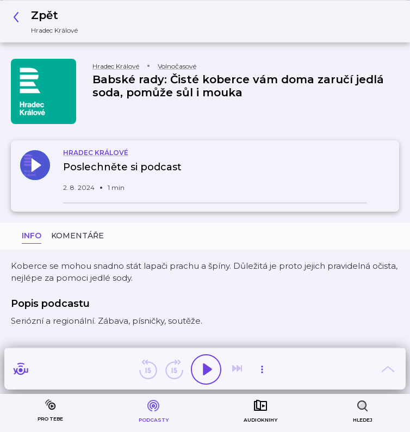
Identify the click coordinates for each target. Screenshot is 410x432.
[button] (48, 21)
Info (31, 235)
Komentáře (77, 235)
